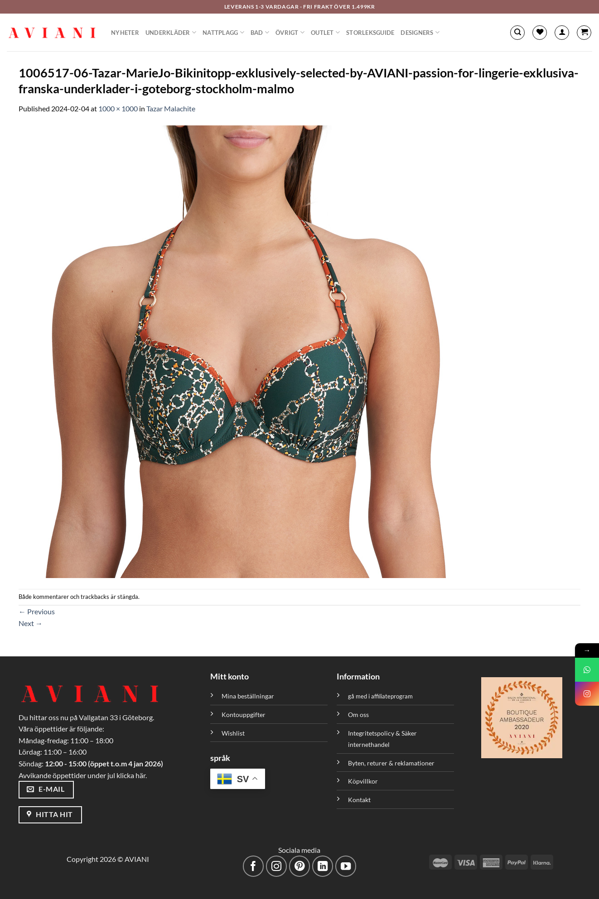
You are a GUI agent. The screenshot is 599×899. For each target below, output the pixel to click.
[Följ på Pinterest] (299, 866)
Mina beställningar (248, 696)
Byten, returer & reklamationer (391, 763)
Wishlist (233, 733)
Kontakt (359, 799)
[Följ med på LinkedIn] (322, 866)
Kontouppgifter (244, 714)
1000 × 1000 (118, 108)
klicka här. (131, 775)
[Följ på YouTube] (346, 866)
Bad (260, 32)
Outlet (325, 32)
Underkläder (170, 32)
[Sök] (517, 32)
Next (31, 623)
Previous (37, 611)
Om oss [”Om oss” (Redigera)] (358, 714)
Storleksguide (370, 32)
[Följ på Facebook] (253, 866)
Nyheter (125, 32)
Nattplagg (223, 32)
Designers (420, 32)
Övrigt (289, 32)
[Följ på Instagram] (276, 866)
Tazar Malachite (170, 108)
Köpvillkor (363, 781)
